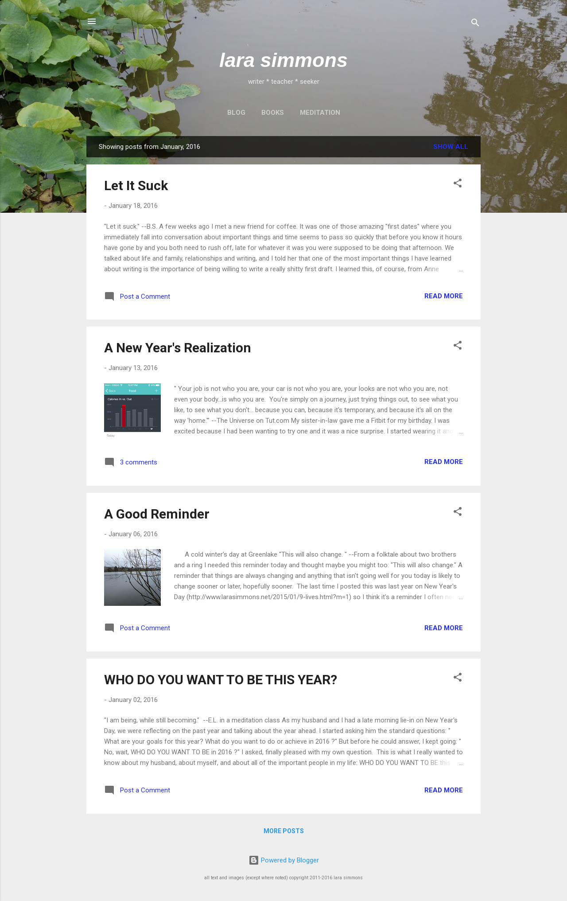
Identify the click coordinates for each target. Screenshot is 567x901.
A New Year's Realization (177, 347)
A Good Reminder (157, 514)
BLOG (236, 113)
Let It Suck (136, 185)
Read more (443, 296)
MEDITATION (320, 113)
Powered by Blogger (284, 860)
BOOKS (272, 113)
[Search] (475, 24)
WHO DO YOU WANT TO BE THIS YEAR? (220, 679)
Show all (450, 147)
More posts (284, 831)
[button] (457, 184)
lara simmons (283, 60)
